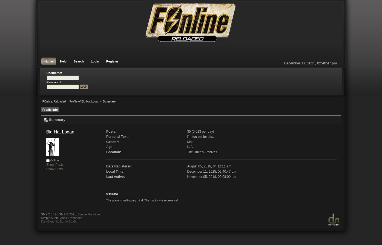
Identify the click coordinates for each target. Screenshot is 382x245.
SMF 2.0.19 (49, 214)
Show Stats (54, 169)
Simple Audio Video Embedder (61, 218)
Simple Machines (89, 214)
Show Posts (55, 165)
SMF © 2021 (67, 214)
